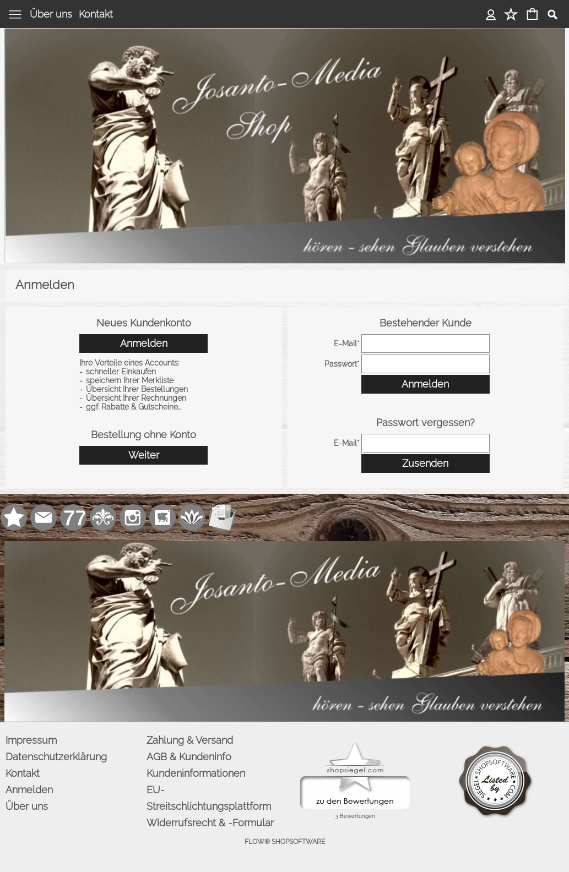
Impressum (31, 740)
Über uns (51, 14)
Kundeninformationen (196, 773)
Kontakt (96, 14)
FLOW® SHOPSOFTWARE (285, 842)
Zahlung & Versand (190, 740)
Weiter (143, 455)
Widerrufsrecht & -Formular (210, 823)
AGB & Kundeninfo (189, 756)
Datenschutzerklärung (56, 756)
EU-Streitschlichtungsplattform (209, 798)
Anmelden (491, 14)
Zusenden (425, 463)
